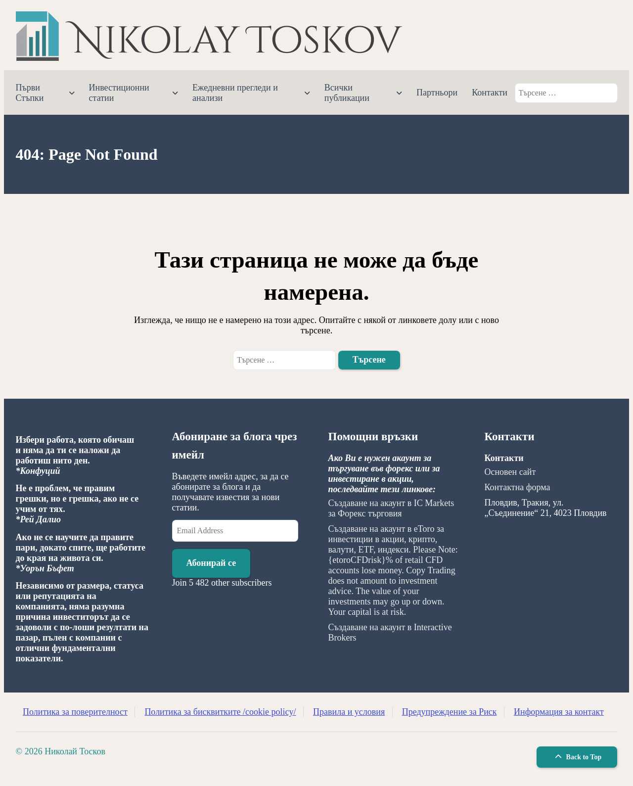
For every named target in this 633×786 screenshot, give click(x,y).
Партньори (436, 92)
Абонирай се (211, 563)
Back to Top (576, 757)
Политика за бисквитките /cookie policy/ (220, 712)
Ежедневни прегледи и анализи (235, 93)
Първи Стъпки (30, 93)
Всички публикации (346, 93)
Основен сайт (510, 472)
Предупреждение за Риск (449, 712)
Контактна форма (517, 487)
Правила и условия (349, 712)
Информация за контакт (559, 712)
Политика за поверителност (75, 712)
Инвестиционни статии (119, 93)
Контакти (489, 92)
